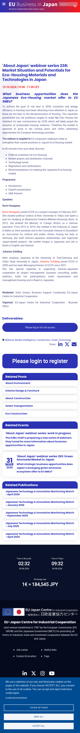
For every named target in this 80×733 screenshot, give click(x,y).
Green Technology (61, 340)
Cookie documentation (16, 697)
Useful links (50, 649)
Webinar (9, 340)
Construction (43, 340)
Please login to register (40, 361)
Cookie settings (39, 707)
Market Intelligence (25, 340)
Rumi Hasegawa (11, 212)
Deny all (39, 716)
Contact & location (26, 656)
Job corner (22, 649)
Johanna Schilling (50, 261)
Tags (46, 656)
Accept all (39, 725)
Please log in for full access (40, 327)
